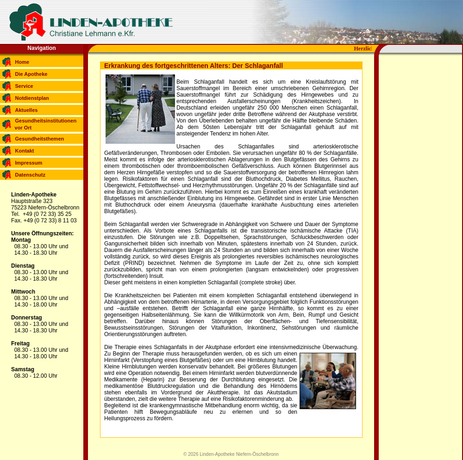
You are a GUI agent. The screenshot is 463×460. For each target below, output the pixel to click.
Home (22, 62)
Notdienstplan (32, 98)
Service (24, 86)
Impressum (29, 163)
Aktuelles (26, 110)
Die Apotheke (31, 74)
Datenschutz (30, 175)
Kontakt (24, 150)
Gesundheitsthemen (39, 138)
